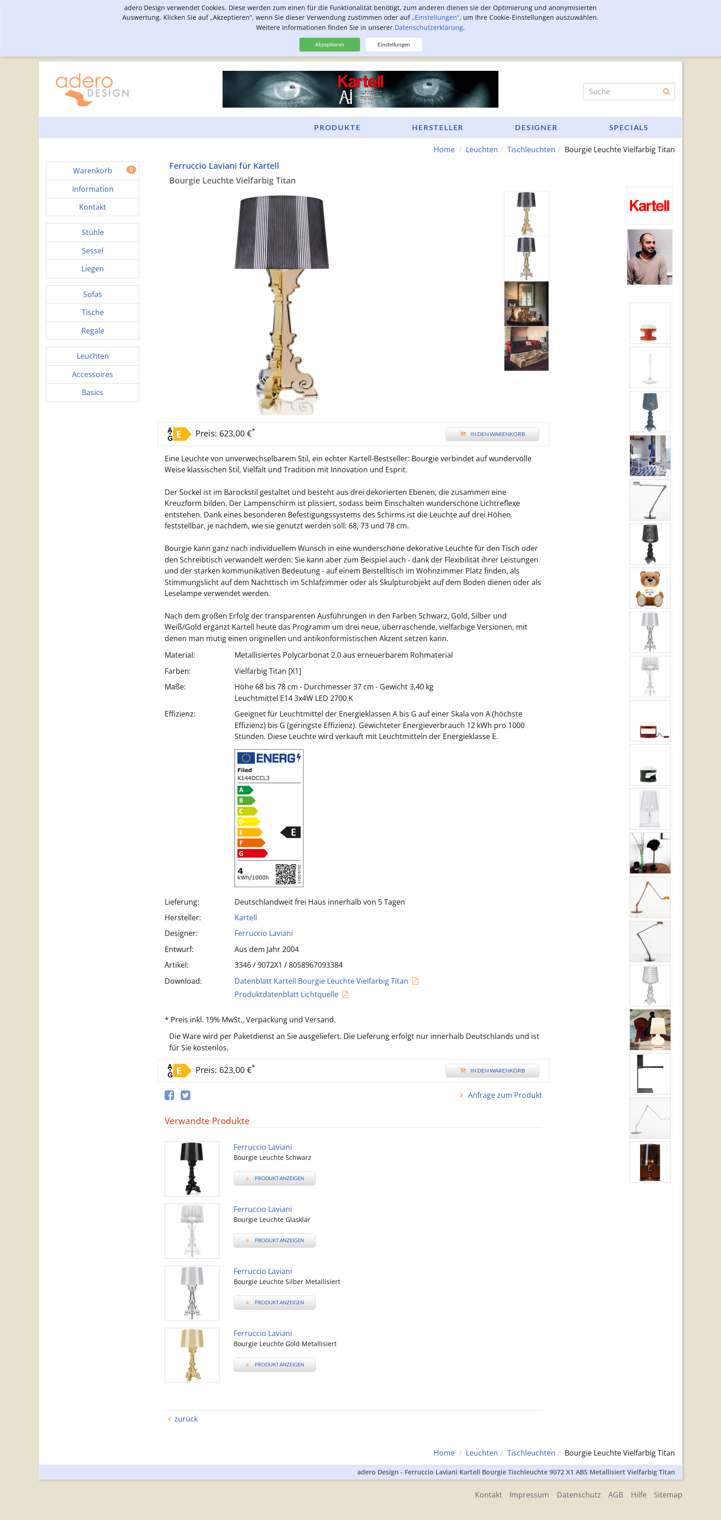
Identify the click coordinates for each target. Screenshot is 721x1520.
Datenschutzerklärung (429, 27)
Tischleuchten (531, 149)
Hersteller (438, 127)
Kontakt (480, 1494)
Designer (536, 127)
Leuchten (482, 149)
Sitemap (668, 1494)
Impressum (523, 1494)
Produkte (337, 127)
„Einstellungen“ (435, 17)
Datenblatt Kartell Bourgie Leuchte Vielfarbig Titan (321, 980)
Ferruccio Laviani (264, 933)
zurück (186, 1419)
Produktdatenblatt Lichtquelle (286, 994)
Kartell (246, 917)
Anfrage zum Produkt (504, 1095)
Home (444, 149)
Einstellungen (394, 44)
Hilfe (637, 1494)
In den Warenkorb (492, 433)
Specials (629, 127)
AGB (612, 1494)
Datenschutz (574, 1494)
